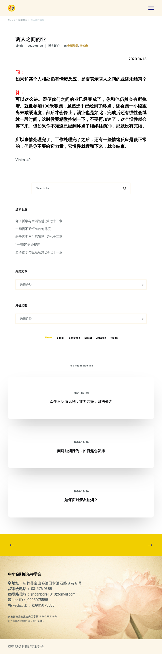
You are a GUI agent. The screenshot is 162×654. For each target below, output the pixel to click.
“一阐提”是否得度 (27, 244)
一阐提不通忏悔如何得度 (33, 229)
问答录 (84, 45)
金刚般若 (72, 45)
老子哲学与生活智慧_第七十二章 (38, 236)
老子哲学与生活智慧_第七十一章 (38, 252)
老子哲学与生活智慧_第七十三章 (38, 221)
